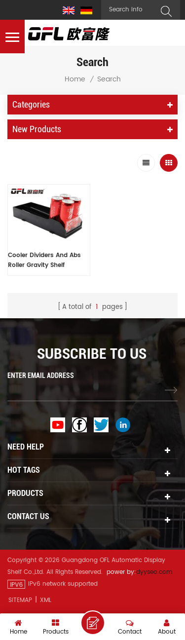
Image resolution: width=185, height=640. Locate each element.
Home (75, 79)
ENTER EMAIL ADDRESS (40, 375)
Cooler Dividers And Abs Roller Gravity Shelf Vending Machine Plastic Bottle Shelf (45, 260)
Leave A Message (92, 622)
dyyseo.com (154, 572)
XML (45, 600)
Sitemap (20, 600)
